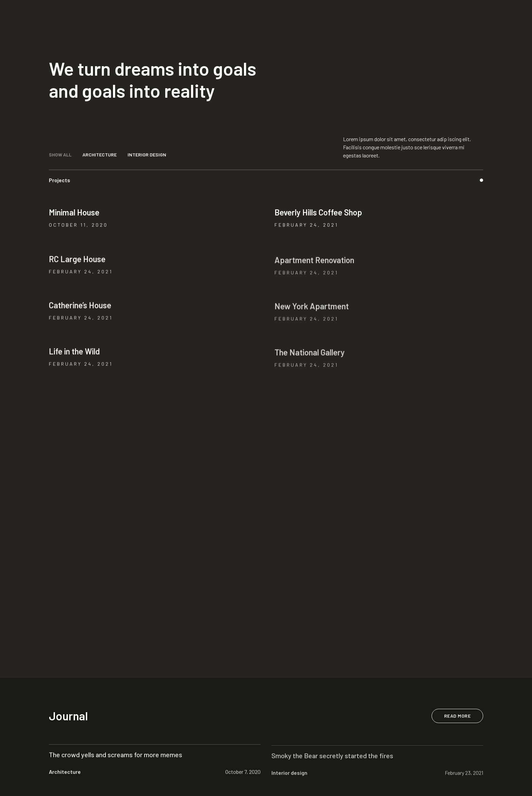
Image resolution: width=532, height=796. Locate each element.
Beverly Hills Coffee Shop (318, 212)
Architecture (65, 774)
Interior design (289, 777)
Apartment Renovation (314, 264)
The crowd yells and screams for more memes (115, 757)
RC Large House (77, 262)
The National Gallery (309, 357)
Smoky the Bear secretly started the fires (332, 760)
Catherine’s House (80, 308)
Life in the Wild (74, 354)
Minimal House (74, 212)
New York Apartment (311, 311)
